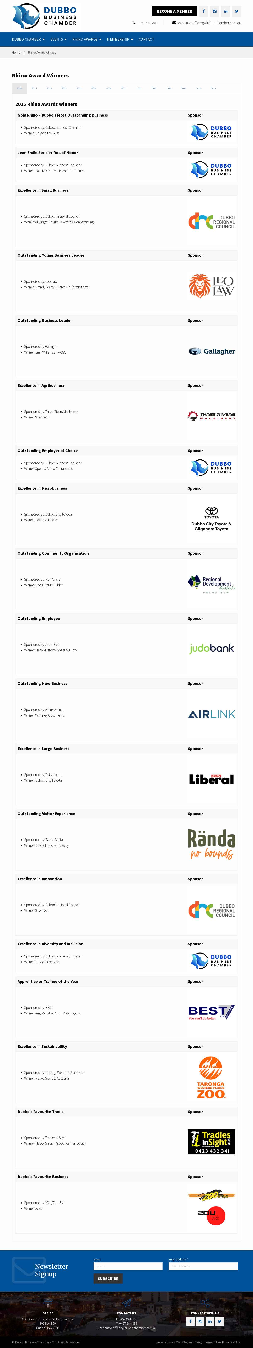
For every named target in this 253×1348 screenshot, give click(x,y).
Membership (118, 39)
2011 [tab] (213, 88)
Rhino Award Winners (42, 52)
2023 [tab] (49, 88)
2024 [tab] (34, 88)
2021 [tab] (79, 88)
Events (56, 39)
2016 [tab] (138, 88)
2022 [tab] (64, 88)
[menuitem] (28, 39)
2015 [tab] (153, 88)
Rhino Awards (84, 39)
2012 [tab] (198, 88)
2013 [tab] (183, 88)
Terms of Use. (212, 1342)
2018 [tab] (109, 88)
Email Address (178, 1259)
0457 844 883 (147, 22)
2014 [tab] (168, 88)
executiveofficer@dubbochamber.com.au (209, 22)
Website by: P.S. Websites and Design (179, 1342)
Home (16, 52)
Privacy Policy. (231, 1342)
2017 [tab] (124, 88)
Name (97, 1259)
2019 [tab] (94, 88)
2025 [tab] (19, 88)
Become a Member (174, 11)
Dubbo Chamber (26, 39)
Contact (146, 39)
